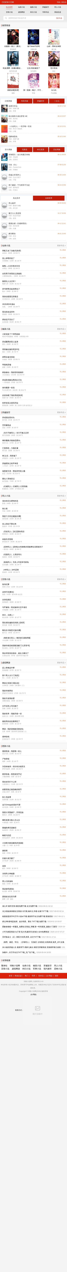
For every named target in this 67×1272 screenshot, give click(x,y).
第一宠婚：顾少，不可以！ (33, 90)
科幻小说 (33, 12)
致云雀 (5, 509)
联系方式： (33, 1010)
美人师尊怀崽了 (8, 258)
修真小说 (33, 7)
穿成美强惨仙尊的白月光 (12, 380)
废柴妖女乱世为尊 (9, 897)
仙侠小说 (21, 7)
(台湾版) (49, 976)
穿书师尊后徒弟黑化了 (11, 289)
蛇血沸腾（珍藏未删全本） (13, 68)
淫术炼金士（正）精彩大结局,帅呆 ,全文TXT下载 (21, 937)
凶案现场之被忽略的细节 (12, 789)
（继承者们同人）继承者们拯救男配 (16, 638)
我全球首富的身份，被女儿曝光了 (15, 653)
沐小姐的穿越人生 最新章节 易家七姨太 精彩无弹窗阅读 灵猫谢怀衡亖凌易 (31, 947)
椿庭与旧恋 (6, 835)
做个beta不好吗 (33, 46)
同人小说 (57, 7)
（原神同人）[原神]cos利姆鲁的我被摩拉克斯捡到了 (22, 547)
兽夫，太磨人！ (8, 615)
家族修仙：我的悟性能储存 (12, 372)
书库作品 (45, 12)
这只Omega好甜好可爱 (11, 805)
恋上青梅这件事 (8, 668)
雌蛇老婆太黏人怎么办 (11, 820)
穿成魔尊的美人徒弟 (10, 342)
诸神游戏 (5, 737)
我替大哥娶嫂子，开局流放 (12, 812)
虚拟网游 (21, 12)
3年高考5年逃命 (8, 304)
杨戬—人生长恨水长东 (11, 266)
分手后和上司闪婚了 (10, 706)
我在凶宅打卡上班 (9, 782)
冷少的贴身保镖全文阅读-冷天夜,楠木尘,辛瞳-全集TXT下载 (25, 911)
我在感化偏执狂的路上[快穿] (13, 623)
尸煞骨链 (5, 759)
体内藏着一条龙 (8, 388)
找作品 (63, 2)
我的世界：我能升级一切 (12, 714)
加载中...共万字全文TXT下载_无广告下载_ (19, 952)
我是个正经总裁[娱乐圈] (11, 516)
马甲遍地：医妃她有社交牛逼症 (14, 607)
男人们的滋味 (7, 881)
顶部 (56, 976)
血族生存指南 (7, 539)
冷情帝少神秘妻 (8, 874)
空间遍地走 (6, 425)
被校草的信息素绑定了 (11, 721)
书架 (58, 2)
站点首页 (9, 7)
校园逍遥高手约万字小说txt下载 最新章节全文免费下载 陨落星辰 (27, 916)
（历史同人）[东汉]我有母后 (13, 532)
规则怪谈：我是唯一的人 (12, 751)
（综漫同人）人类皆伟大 (12, 554)
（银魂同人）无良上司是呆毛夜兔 (15, 562)
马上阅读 (63, 250)
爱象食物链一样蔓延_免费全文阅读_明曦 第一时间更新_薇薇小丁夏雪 (29, 927)
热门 (26, 976)
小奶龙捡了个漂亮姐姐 (11, 334)
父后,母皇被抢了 (33, 68)
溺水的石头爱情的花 (10, 501)
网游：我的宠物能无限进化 (12, 729)
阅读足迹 (57, 12)
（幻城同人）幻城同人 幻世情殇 (14, 486)
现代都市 (48, 969)
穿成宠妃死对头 (8, 417)
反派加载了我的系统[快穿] (12, 395)
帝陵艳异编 (6, 365)
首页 (10, 976)
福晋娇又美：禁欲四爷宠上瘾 (13, 471)
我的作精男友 (7, 691)
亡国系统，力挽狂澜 (10, 448)
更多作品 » (61, 245)
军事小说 (37, 969)
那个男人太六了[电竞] (10, 675)
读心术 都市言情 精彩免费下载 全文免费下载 (19, 906)
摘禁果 (5, 851)
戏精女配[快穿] (13, 90)
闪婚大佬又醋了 (8, 858)
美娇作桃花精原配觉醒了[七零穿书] (16, 646)
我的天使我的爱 (8, 698)
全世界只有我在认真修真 (12, 274)
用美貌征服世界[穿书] (10, 349)
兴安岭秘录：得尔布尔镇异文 (13, 766)
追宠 (4, 866)
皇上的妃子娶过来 (9, 524)
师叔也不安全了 (8, 320)
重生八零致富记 (8, 479)
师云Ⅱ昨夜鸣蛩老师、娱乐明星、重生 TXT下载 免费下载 (24, 922)
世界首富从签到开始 (10, 403)
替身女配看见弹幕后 (10, 297)
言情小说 (9, 12)
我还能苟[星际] (8, 889)
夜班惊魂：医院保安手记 (12, 774)
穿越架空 (45, 7)
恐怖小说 (58, 969)
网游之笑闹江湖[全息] (10, 683)
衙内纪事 (5, 584)
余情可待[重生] (8, 592)
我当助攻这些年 (8, 312)
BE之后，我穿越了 (9, 456)
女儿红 (54, 90)
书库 (33, 976)
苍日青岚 (53, 68)
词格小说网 (15, 966)
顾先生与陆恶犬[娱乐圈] (11, 630)
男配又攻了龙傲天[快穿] (11, 251)
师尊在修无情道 (8, 357)
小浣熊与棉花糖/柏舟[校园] (12, 843)
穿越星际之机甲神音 (10, 463)
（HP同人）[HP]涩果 (10, 570)
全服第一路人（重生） (13, 46)
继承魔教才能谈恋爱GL (11, 440)
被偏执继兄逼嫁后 (9, 828)
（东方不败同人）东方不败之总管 (15, 433)
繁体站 (4, 966)
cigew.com (7, 2)
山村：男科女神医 (54, 46)
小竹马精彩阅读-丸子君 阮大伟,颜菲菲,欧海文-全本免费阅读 (25, 932)
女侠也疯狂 (6, 600)
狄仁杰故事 (6, 797)
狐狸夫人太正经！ (9, 281)
